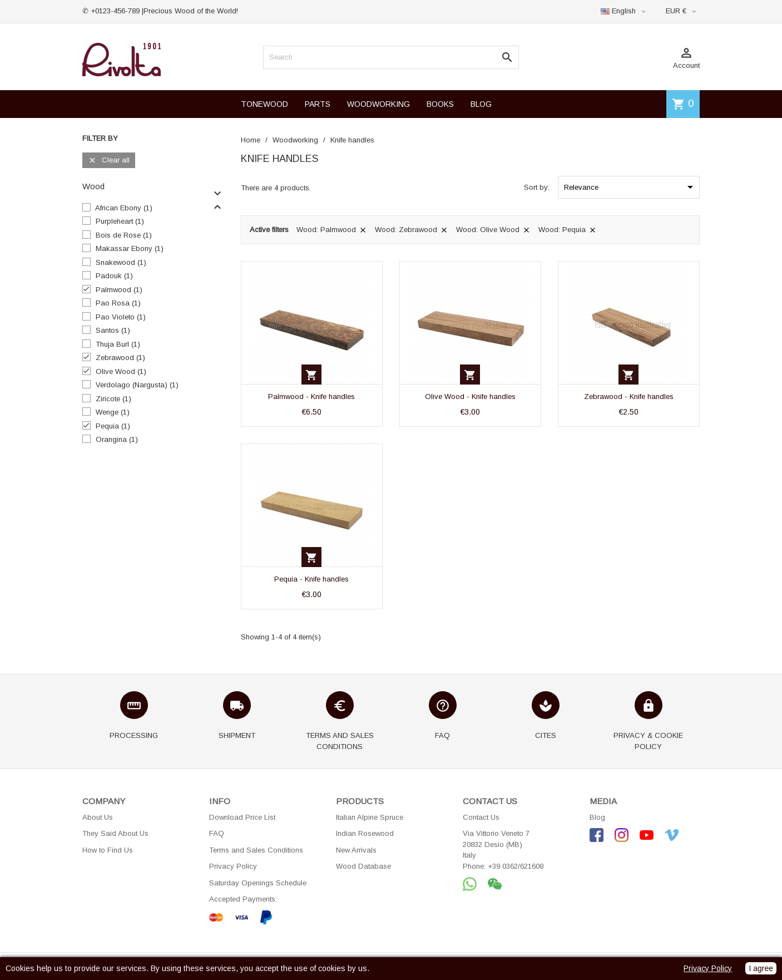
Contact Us (481, 817)
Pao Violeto (121, 317)
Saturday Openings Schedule (257, 883)
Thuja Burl (118, 344)
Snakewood (121, 262)
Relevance (630, 187)
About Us (97, 817)
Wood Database (363, 866)
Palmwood (119, 289)
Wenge (113, 412)
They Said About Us (115, 833)
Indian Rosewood (365, 833)
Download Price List (242, 817)
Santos (113, 330)
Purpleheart (120, 221)
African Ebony (123, 208)
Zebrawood (120, 357)
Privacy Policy (233, 866)
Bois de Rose (124, 235)
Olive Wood (121, 371)
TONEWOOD (264, 104)
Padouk (114, 276)
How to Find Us (107, 850)
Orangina (117, 439)
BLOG (481, 104)
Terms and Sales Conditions (256, 850)
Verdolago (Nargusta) (137, 385)
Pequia (113, 426)
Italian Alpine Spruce (369, 817)
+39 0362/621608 (515, 866)
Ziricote (113, 399)
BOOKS (440, 104)
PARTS (317, 104)
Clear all (109, 160)
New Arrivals (356, 850)
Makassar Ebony (130, 248)
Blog (597, 817)
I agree (761, 968)
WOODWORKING (378, 104)
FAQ (216, 833)
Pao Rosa (118, 303)
